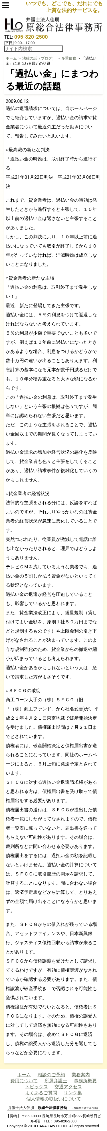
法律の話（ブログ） (39, 58)
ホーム (11, 58)
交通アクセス (68, 1086)
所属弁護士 (56, 1080)
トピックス (36, 1086)
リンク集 (73, 1092)
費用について (24, 1080)
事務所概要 (85, 1080)
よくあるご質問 (41, 1092)
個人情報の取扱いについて (53, 1098)
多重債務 (68, 58)
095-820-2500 (31, 37)
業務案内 (81, 1074)
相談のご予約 (51, 1074)
